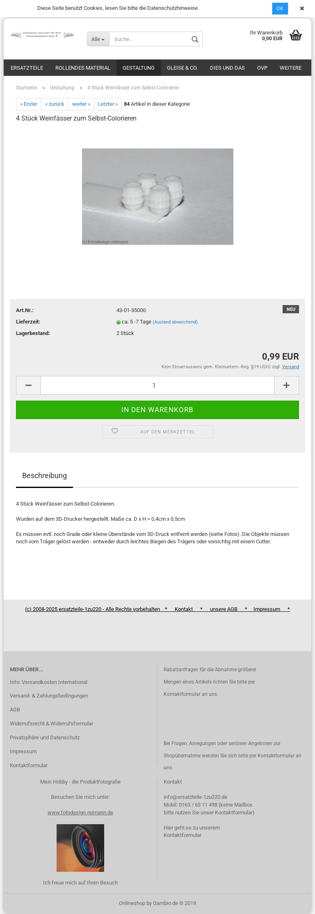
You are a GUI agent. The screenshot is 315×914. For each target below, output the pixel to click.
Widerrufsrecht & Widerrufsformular (51, 723)
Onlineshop (132, 903)
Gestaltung (139, 68)
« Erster (28, 104)
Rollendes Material (82, 68)
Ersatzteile (27, 68)
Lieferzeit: (28, 322)
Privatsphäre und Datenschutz (45, 737)
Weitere (290, 68)
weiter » (81, 104)
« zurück (54, 104)
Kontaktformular (29, 765)
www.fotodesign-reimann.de (80, 812)
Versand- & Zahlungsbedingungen (49, 696)
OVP (262, 68)
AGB (15, 710)
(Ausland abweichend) (175, 322)
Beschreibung (44, 475)
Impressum (23, 751)
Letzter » (108, 104)
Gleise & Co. (182, 68)
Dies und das (227, 68)
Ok (280, 8)
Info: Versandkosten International (48, 682)
